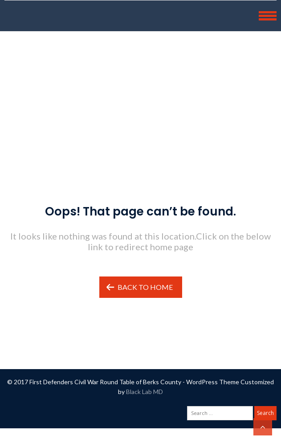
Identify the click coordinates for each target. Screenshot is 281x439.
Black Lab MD (144, 391)
